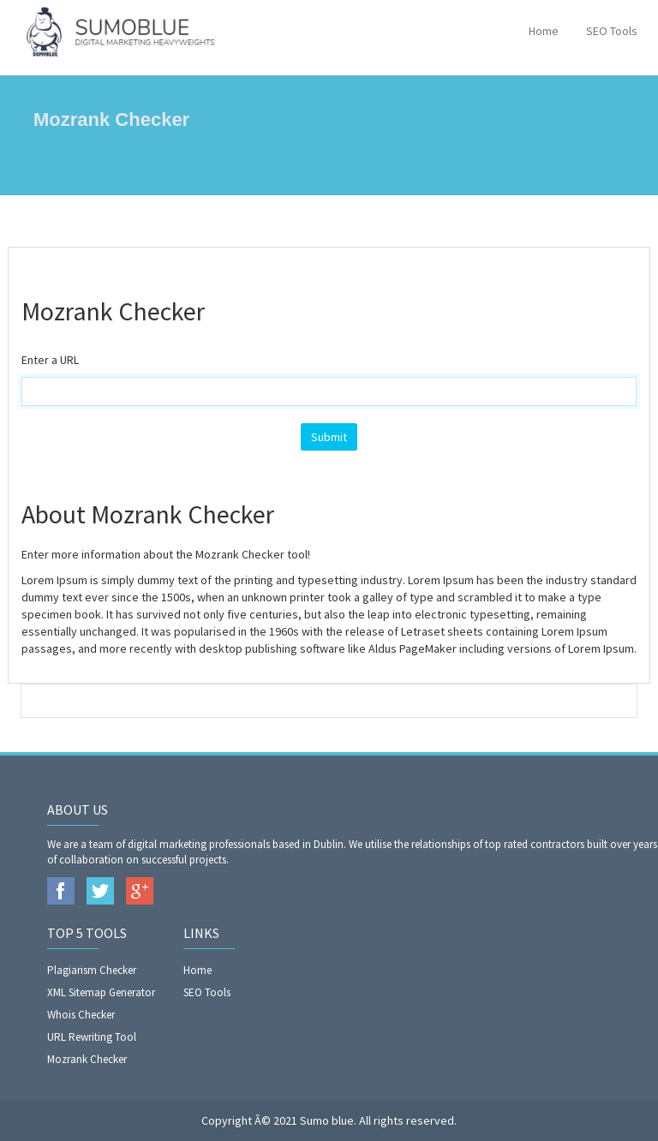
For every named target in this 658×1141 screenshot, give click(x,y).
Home (544, 31)
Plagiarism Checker (91, 970)
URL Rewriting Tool (91, 1037)
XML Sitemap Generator (101, 992)
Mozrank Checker (87, 1059)
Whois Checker (81, 1014)
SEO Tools (611, 31)
